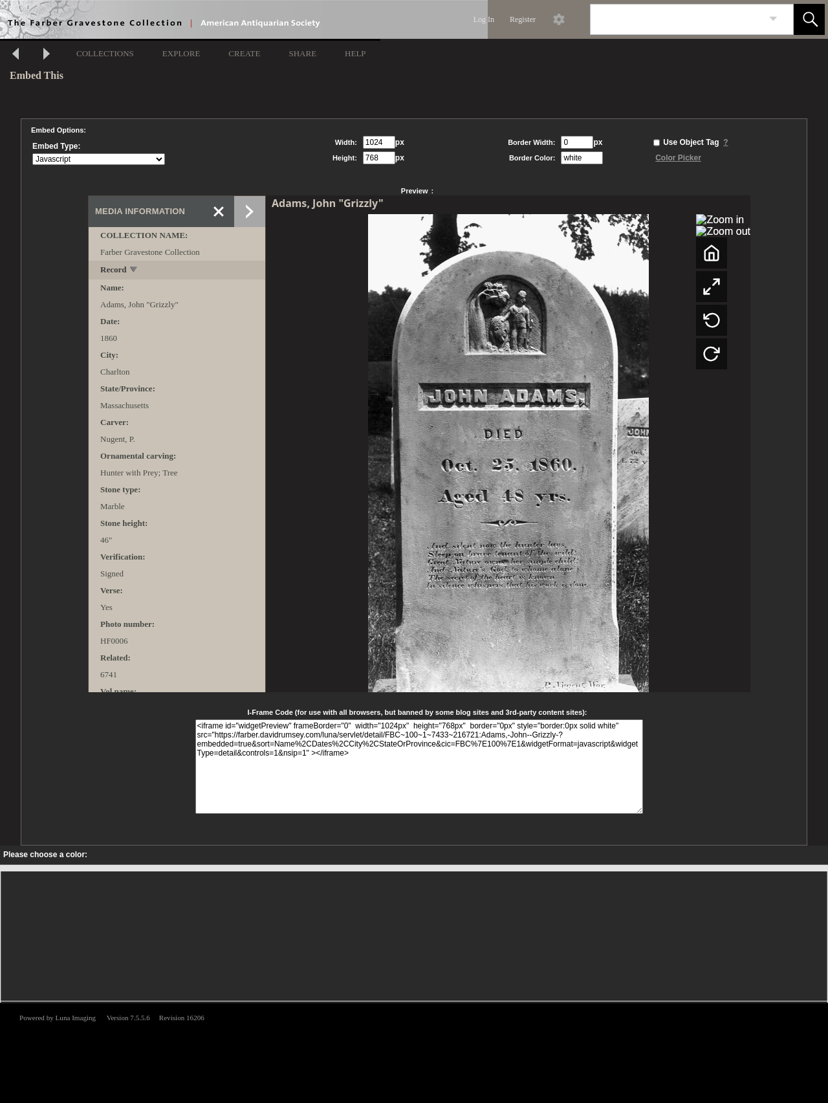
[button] (809, 19)
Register (523, 19)
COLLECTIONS (105, 53)
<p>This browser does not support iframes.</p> (414, 1051)
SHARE (302, 53)
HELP (355, 53)
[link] (773, 19)
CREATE (244, 53)
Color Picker (678, 157)
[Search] (676, 19)
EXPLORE (181, 53)
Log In (484, 19)
